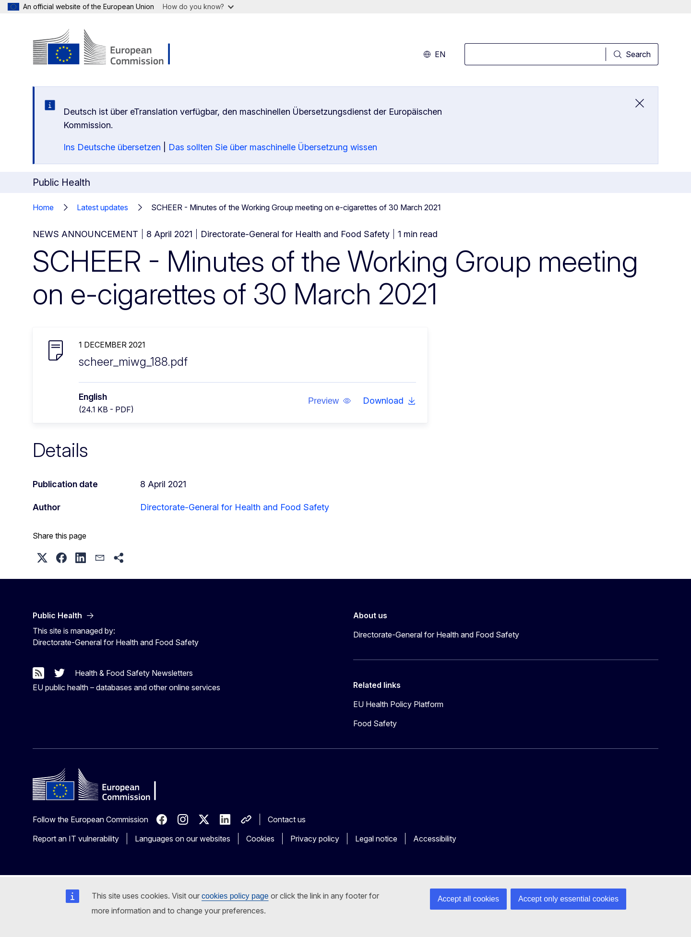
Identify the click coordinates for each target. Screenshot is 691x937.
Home (43, 207)
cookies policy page (235, 896)
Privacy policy (314, 838)
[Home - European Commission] (110, 48)
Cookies (260, 838)
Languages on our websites (182, 838)
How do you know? (198, 6)
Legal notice (376, 838)
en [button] (434, 54)
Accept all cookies (468, 899)
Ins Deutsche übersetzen (112, 147)
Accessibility (434, 838)
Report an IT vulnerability (76, 838)
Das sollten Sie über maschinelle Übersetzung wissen (272, 147)
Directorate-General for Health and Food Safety (234, 507)
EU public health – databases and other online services (126, 687)
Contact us (287, 819)
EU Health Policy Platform (398, 704)
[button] (329, 401)
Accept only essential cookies (568, 899)
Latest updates (102, 207)
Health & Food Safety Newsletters (134, 673)
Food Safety (375, 723)
